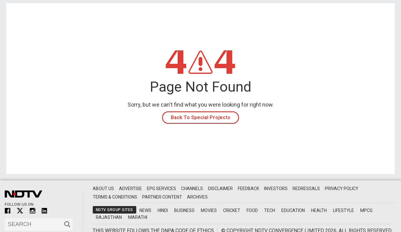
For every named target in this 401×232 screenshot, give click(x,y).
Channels (192, 188)
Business (184, 210)
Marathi (137, 217)
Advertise (130, 188)
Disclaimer (220, 188)
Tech (269, 210)
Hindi (163, 210)
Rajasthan (109, 217)
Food (252, 210)
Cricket (231, 210)
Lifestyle (343, 210)
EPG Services (161, 188)
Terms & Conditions (115, 196)
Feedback (248, 188)
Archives (197, 196)
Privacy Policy (341, 188)
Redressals (306, 188)
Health (319, 210)
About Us (103, 188)
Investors (276, 188)
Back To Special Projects (200, 117)
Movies (209, 210)
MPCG (366, 210)
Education (293, 210)
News (145, 210)
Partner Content (162, 196)
